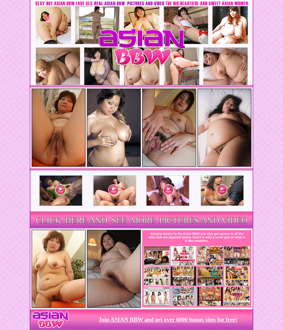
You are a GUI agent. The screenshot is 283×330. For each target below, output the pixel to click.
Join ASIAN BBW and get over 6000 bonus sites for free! (168, 319)
